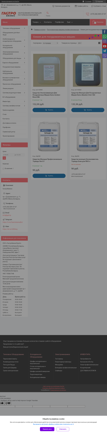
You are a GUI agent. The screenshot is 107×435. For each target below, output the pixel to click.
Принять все (47, 429)
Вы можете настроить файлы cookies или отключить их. (52, 424)
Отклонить (62, 429)
